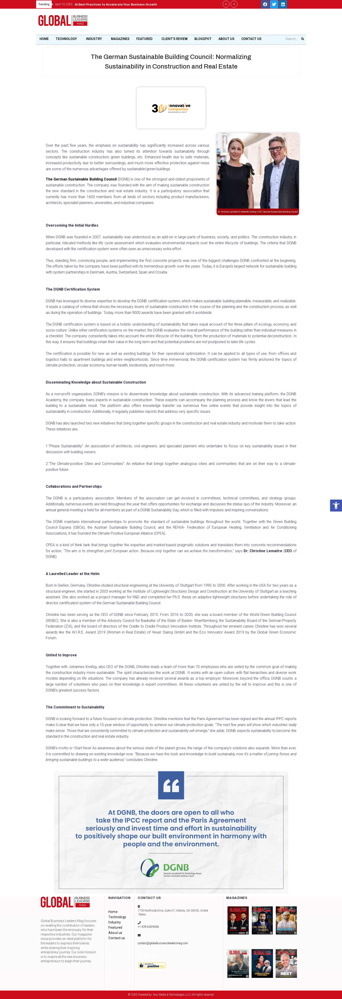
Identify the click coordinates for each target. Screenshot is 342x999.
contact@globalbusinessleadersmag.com (163, 943)
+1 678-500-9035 (148, 926)
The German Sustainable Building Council (83, 179)
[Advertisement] (220, 23)
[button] (336, 505)
